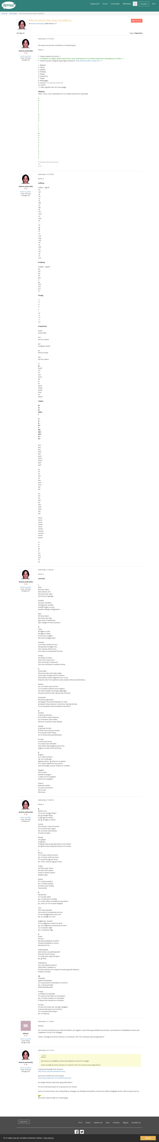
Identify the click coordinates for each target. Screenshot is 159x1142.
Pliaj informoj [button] (49, 1138)
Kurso (105, 4)
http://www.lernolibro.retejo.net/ (88, 61)
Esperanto (24, 1122)
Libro (108, 1123)
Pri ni (80, 1123)
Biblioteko (127, 4)
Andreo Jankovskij (37, 23)
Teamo (88, 1123)
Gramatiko (115, 4)
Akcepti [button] (148, 1138)
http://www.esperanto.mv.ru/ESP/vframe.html (54, 1078)
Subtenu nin (98, 1123)
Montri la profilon (25, 56)
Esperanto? (95, 4)
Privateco (116, 1123)
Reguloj (125, 1123)
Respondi (136, 21)
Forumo (4, 13)
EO (154, 4)
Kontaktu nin (136, 1123)
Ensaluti (144, 4)
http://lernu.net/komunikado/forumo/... (52, 1071)
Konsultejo (13, 13)
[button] (135, 4)
